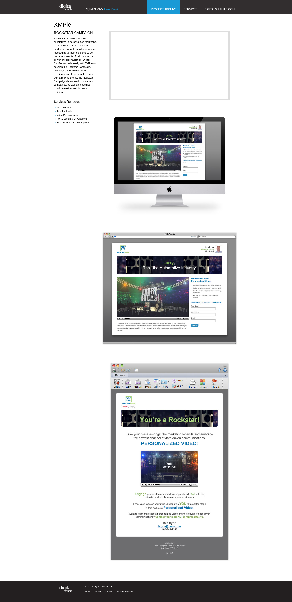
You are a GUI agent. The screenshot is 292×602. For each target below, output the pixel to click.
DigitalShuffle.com (220, 9)
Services (190, 9)
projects (97, 591)
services (108, 591)
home (88, 591)
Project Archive (163, 9)
